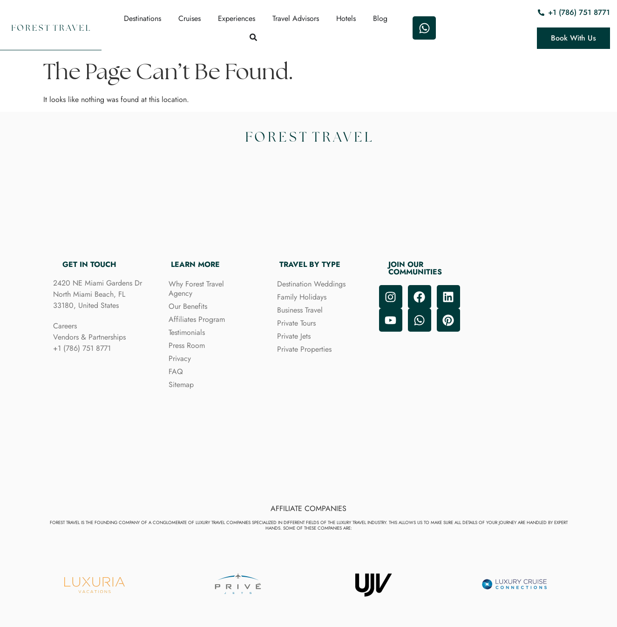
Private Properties (304, 349)
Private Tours (296, 323)
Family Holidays (301, 297)
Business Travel (300, 310)
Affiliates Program (197, 319)
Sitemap (181, 384)
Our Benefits (188, 306)
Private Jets (294, 336)
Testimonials (187, 332)
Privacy (180, 358)
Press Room (187, 345)
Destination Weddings (311, 284)
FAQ (176, 371)
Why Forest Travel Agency (196, 289)
